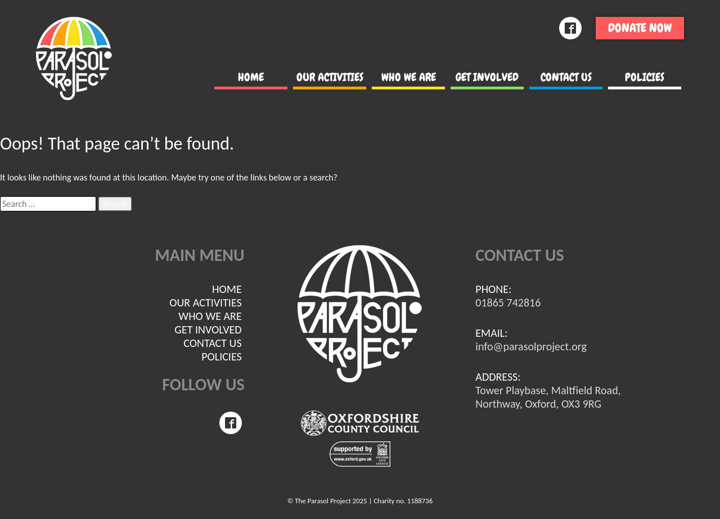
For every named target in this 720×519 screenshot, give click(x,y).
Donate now (640, 28)
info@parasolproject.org (531, 346)
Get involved (487, 77)
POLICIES (644, 77)
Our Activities (329, 77)
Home (251, 77)
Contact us (566, 77)
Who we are (408, 77)
